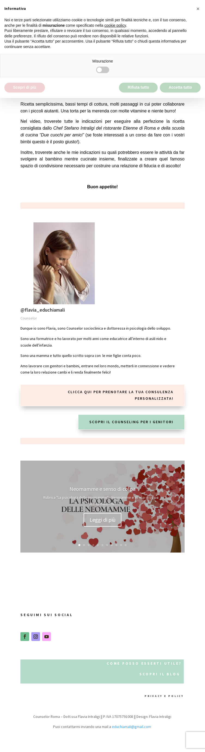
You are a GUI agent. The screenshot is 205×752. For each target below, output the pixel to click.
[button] (198, 8)
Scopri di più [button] (24, 87)
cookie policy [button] (115, 25)
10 (121, 545)
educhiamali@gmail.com (131, 726)
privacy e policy (161, 695)
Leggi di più (102, 520)
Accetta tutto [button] (180, 87)
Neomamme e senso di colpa (102, 490)
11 (126, 545)
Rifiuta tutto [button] (138, 87)
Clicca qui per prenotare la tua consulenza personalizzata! (120, 395)
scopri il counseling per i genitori (131, 421)
